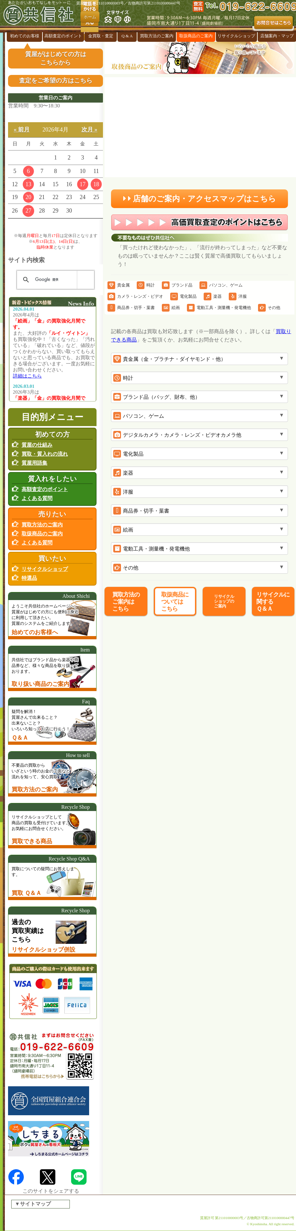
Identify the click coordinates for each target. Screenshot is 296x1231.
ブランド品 (177, 285)
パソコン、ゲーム (221, 285)
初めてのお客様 (24, 35)
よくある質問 (37, 498)
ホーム (90, 16)
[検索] (54, 280)
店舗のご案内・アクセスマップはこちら (199, 199)
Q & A (127, 35)
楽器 (213, 296)
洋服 (238, 296)
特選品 (29, 578)
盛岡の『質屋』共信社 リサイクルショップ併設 (40, 16)
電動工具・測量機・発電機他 (219, 308)
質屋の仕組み (37, 445)
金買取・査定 (100, 35)
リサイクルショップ (236, 35)
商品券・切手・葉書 (131, 308)
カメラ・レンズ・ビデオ (135, 296)
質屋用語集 (34, 463)
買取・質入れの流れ (45, 454)
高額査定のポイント (63, 35)
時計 (146, 285)
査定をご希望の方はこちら (55, 80)
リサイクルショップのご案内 (224, 601)
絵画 (171, 308)
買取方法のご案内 (156, 35)
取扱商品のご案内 (196, 35)
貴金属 (118, 285)
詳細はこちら (27, 375)
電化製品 (183, 296)
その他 (269, 308)
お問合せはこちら (274, 23)
